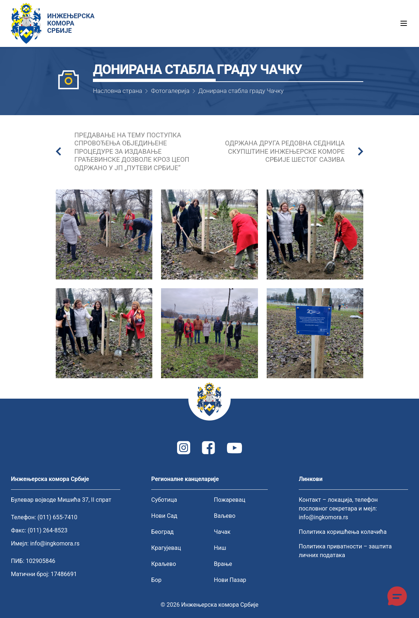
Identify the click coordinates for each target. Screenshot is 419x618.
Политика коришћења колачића (343, 531)
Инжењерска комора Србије (219, 604)
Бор (156, 579)
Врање (223, 563)
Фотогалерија (170, 90)
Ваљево (224, 515)
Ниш (220, 547)
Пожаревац (229, 499)
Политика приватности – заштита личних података (345, 551)
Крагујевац (166, 547)
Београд (162, 531)
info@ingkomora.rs (55, 543)
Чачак (222, 531)
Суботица (164, 499)
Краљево (163, 563)
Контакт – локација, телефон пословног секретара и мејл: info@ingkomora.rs (338, 508)
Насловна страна (117, 90)
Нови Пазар (230, 579)
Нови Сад (164, 515)
